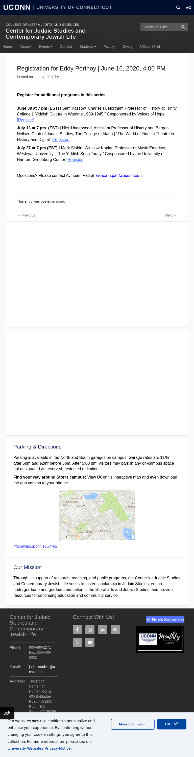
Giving (128, 46)
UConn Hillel (150, 46)
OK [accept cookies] (172, 724)
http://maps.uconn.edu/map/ (35, 546)
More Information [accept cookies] (133, 724)
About (25, 46)
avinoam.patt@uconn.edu (118, 175)
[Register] (75, 159)
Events (45, 46)
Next (171, 215)
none (60, 201)
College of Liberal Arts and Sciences (42, 25)
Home (7, 46)
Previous (26, 215)
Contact (66, 46)
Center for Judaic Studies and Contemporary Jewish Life (46, 33)
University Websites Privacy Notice (39, 748)
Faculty (109, 46)
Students (88, 46)
